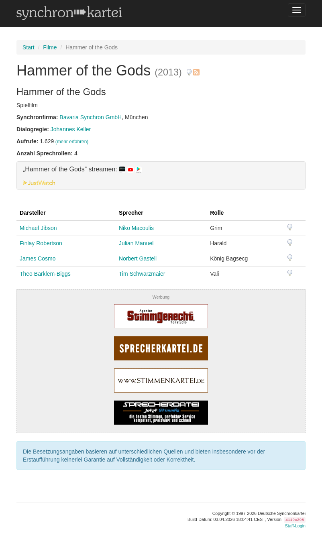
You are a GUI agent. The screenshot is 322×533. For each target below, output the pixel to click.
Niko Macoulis (136, 228)
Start (28, 47)
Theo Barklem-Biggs (45, 274)
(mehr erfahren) (72, 141)
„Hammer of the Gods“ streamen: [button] (82, 169)
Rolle (217, 213)
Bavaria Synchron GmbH (90, 117)
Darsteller (33, 213)
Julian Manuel (136, 243)
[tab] (161, 175)
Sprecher (131, 213)
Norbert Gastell (138, 258)
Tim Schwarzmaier (142, 274)
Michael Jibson (38, 228)
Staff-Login (295, 525)
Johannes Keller (71, 129)
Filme (50, 47)
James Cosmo (37, 258)
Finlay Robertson (41, 243)
